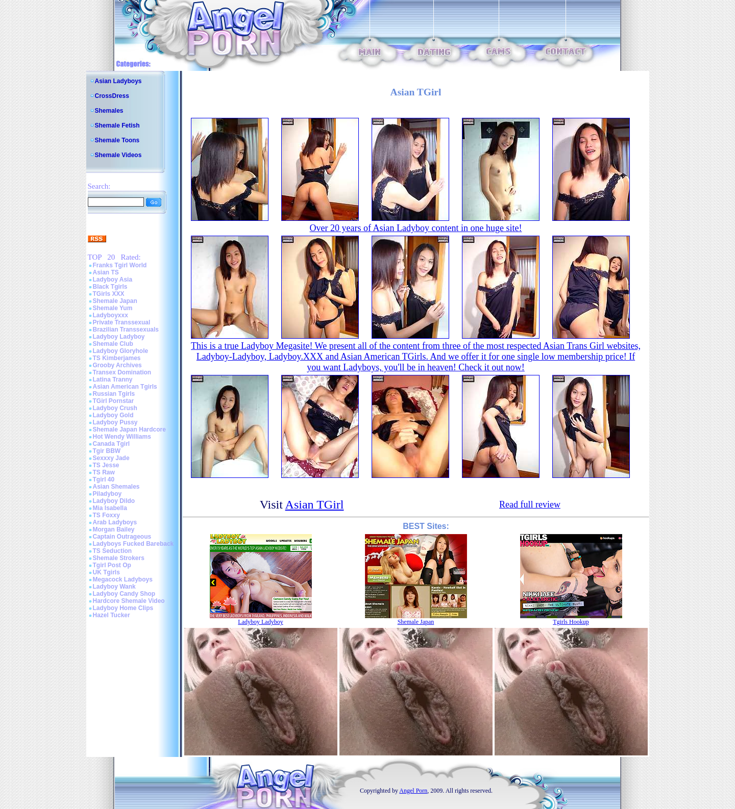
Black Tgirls (110, 286)
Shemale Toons (117, 140)
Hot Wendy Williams (122, 436)
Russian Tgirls (114, 393)
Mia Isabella (110, 508)
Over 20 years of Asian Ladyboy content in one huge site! (416, 228)
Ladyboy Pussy (115, 422)
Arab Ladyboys (115, 522)
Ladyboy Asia (113, 279)
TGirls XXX (109, 293)
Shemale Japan (115, 301)
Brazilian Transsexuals (126, 329)
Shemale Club (113, 343)
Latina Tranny (113, 379)
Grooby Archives (117, 365)
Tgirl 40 (104, 479)
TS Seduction (112, 550)
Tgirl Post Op (112, 565)
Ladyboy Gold (113, 415)
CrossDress (112, 95)
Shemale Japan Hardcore (129, 429)
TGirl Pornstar (113, 400)
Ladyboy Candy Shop (124, 593)
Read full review (529, 504)
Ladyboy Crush (115, 408)
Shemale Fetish (117, 125)
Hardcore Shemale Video (129, 600)
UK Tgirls (106, 572)
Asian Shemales (116, 486)
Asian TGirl (314, 504)
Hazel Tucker (111, 615)
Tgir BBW (107, 450)
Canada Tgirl (111, 443)
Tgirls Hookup (571, 621)
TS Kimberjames (117, 358)
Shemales (109, 110)
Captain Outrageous (122, 536)
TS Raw (104, 472)
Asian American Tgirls (125, 386)
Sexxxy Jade (111, 458)
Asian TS (106, 272)
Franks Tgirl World (120, 265)
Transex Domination (122, 372)
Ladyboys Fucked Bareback (133, 543)
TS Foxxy (106, 515)
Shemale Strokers (118, 558)
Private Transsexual (122, 322)
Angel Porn (413, 790)
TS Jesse (106, 465)
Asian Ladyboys (118, 81)
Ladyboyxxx (110, 315)
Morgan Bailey (114, 529)
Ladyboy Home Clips (123, 608)
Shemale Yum (113, 308)
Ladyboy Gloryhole (121, 351)
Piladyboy (107, 493)
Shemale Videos (118, 155)
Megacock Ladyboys (123, 579)
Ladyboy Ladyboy (119, 336)
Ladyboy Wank (114, 586)
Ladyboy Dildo (114, 500)
